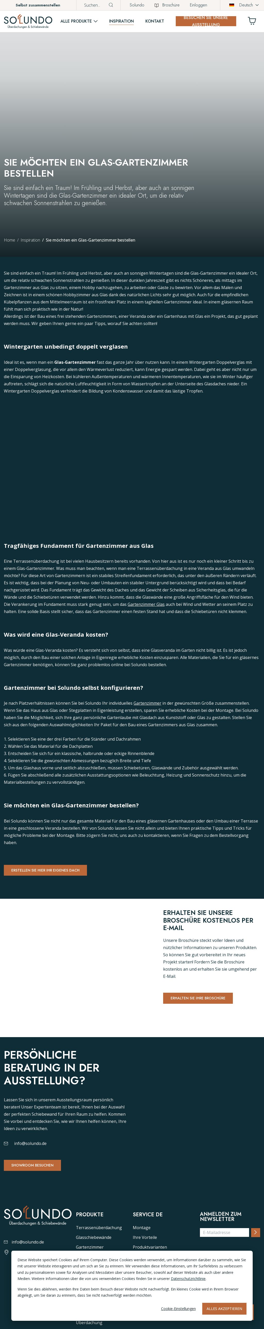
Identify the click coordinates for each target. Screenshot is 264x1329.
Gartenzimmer (147, 703)
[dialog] (132, 1286)
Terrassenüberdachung (99, 1241)
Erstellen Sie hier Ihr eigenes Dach (53, 871)
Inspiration (121, 21)
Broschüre (167, 5)
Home (9, 240)
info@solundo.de (30, 1151)
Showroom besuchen (37, 1174)
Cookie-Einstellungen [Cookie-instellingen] (178, 1308)
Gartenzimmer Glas (146, 605)
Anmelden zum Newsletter (220, 1230)
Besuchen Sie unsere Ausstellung (206, 21)
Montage (142, 1241)
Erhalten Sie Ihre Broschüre (205, 1001)
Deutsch (241, 5)
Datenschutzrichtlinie (188, 1278)
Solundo (137, 5)
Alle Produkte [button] (76, 21)
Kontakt (154, 21)
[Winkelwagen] (254, 22)
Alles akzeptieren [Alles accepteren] (224, 1308)
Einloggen (198, 5)
